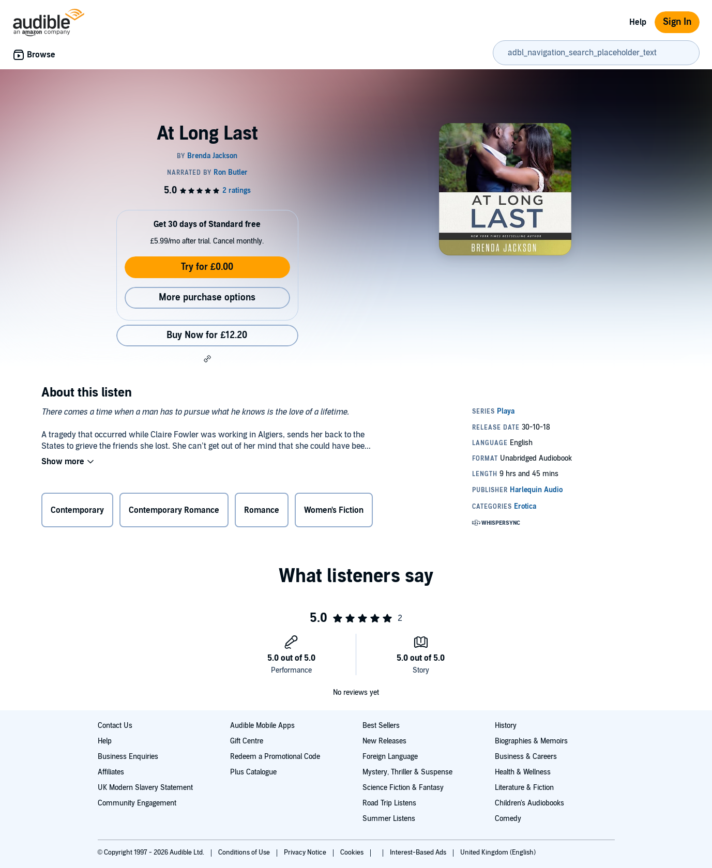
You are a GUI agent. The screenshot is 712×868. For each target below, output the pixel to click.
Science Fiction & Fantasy (403, 787)
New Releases (384, 741)
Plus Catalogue (253, 772)
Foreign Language (390, 756)
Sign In (677, 22)
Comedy (508, 818)
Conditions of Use (244, 852)
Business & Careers (526, 756)
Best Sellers (381, 725)
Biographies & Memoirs (531, 741)
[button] (207, 359)
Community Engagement (137, 803)
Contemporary (77, 510)
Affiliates (111, 772)
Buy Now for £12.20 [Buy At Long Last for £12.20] (206, 335)
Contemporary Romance (174, 510)
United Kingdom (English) (498, 852)
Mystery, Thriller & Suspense (407, 772)
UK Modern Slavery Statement (145, 787)
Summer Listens (388, 818)
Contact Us (115, 725)
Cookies (352, 852)
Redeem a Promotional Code (275, 756)
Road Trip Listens (389, 803)
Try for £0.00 (207, 267)
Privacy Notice (306, 852)
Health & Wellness (523, 772)
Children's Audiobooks (529, 803)
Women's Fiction (333, 510)
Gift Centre (246, 741)
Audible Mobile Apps (262, 725)
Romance (261, 510)
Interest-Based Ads (419, 852)
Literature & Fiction (524, 787)
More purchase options (207, 297)
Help (637, 22)
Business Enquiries (128, 756)
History (506, 725)
